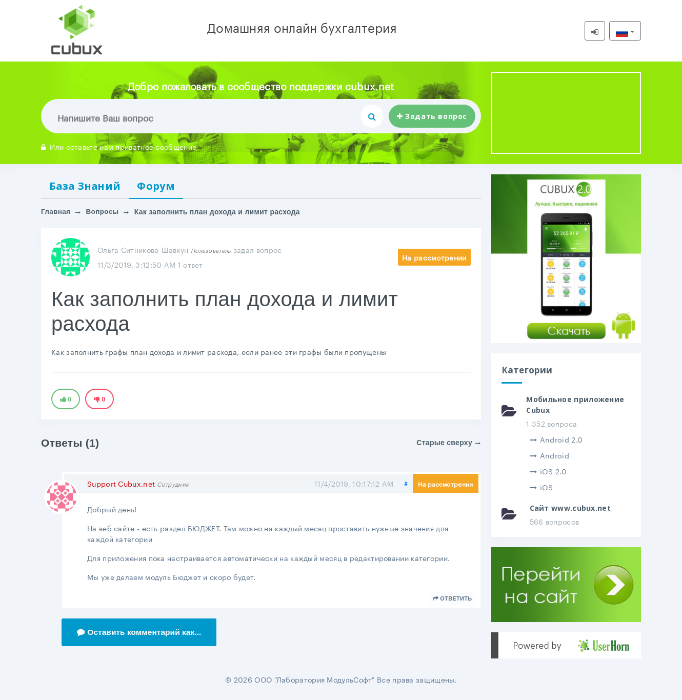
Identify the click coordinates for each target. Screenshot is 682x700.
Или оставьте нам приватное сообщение (118, 146)
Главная (56, 213)
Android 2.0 (556, 439)
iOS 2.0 (548, 470)
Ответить (452, 599)
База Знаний (87, 186)
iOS (541, 486)
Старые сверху (448, 443)
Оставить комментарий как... (141, 633)
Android (549, 455)
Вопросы (104, 213)
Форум (160, 186)
